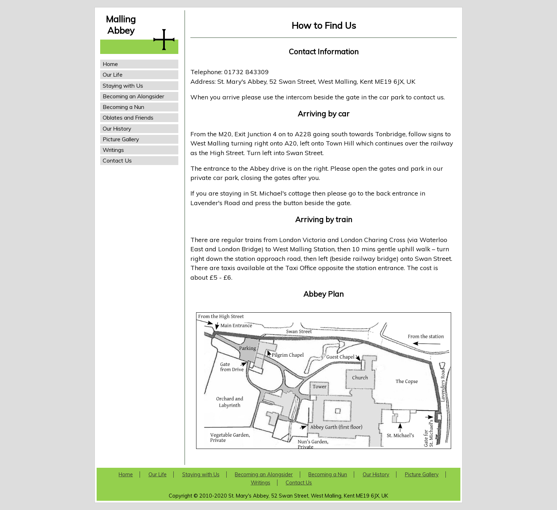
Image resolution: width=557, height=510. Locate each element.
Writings (113, 149)
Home (110, 63)
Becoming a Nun (123, 106)
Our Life (113, 74)
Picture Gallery (121, 139)
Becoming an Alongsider (133, 96)
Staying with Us (123, 85)
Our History (117, 128)
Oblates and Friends (128, 117)
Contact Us (117, 160)
